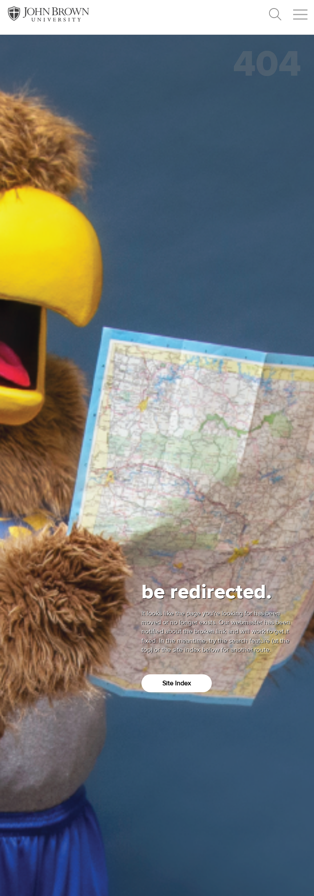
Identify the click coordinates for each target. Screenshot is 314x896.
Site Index (176, 683)
